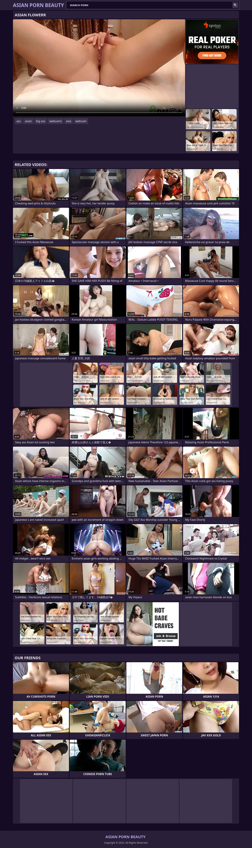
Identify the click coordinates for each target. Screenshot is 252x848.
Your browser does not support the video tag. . (99, 67)
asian (28, 121)
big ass (40, 121)
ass (18, 121)
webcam (80, 121)
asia (68, 121)
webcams (55, 121)
